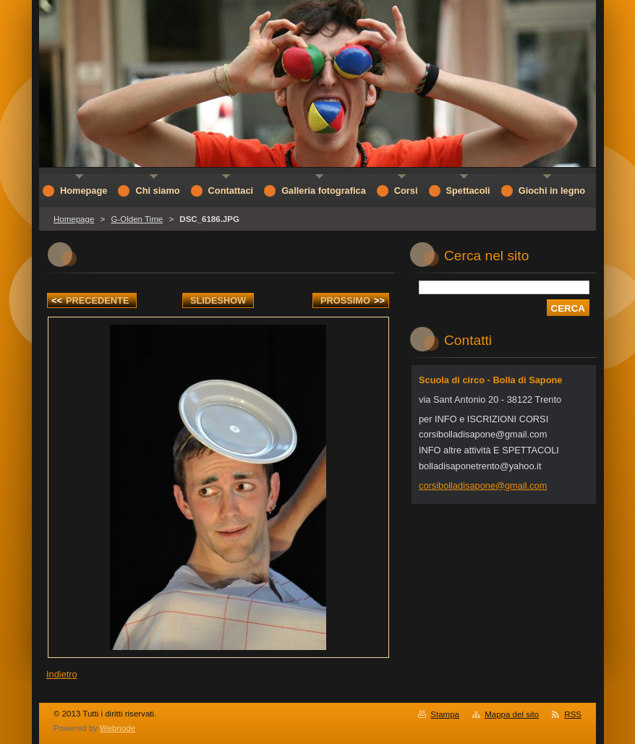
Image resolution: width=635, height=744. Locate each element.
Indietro (61, 674)
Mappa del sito (512, 714)
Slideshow (218, 300)
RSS (572, 714)
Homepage (74, 219)
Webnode (117, 728)
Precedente (90, 300)
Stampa (444, 714)
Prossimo (352, 300)
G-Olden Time (137, 219)
